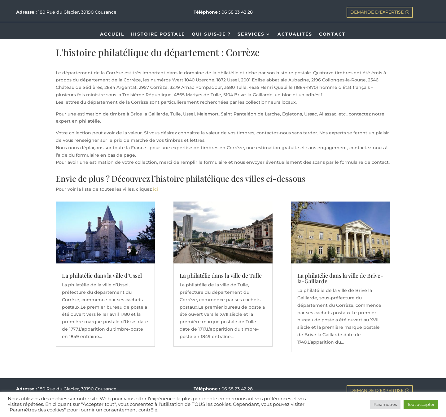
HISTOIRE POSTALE (158, 34)
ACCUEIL (112, 34)
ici (155, 189)
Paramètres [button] (385, 404)
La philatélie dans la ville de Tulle (221, 275)
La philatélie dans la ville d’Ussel (102, 275)
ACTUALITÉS (295, 34)
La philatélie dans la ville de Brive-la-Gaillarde (340, 278)
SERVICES (251, 34)
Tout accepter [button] (421, 404)
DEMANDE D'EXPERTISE (377, 12)
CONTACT (332, 34)
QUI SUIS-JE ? (211, 34)
